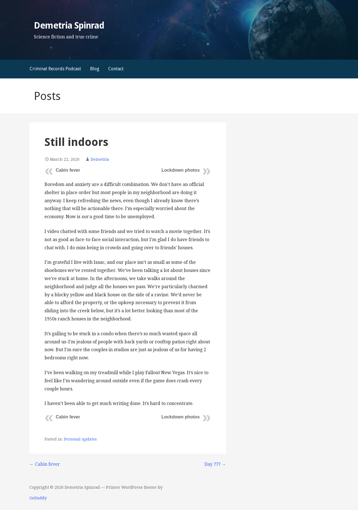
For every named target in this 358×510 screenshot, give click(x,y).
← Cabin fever (44, 464)
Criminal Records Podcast (55, 68)
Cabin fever (68, 170)
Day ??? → (215, 464)
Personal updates (80, 439)
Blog (94, 68)
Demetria (100, 159)
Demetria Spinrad (69, 25)
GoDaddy (38, 498)
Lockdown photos (180, 170)
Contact (116, 68)
